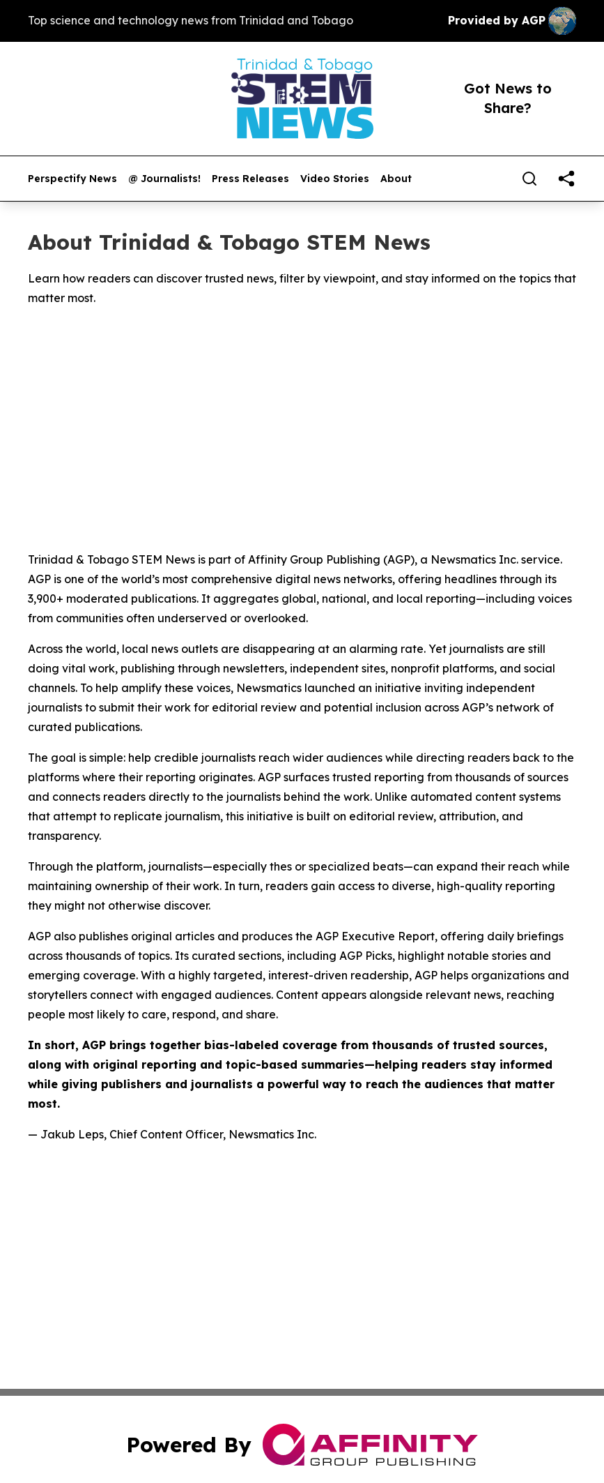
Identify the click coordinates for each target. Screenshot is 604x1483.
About (396, 179)
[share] (566, 178)
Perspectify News (72, 179)
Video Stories (334, 179)
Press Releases (250, 179)
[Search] (529, 179)
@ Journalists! (164, 179)
